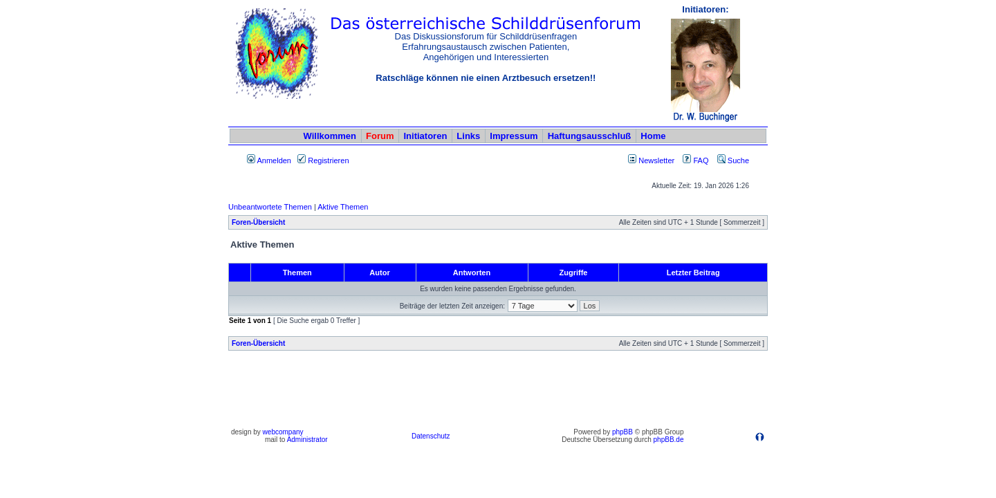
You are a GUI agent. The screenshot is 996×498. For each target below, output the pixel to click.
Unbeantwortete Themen (270, 207)
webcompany (283, 432)
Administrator (307, 439)
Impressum (513, 136)
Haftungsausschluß (589, 136)
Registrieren (323, 160)
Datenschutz (431, 436)
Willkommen (330, 136)
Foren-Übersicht (258, 222)
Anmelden (269, 160)
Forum (380, 136)
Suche (733, 160)
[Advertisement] (498, 393)
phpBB (622, 432)
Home (652, 136)
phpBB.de (669, 439)
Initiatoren (425, 136)
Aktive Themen (342, 207)
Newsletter (656, 160)
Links (468, 136)
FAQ (695, 160)
